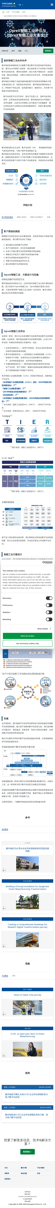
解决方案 (24, 1168)
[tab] (7, 217)
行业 (6, 1168)
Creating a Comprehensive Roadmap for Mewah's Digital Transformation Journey (27, 925)
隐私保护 (28, 1194)
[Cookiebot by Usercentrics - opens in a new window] (42, 562)
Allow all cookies (27, 636)
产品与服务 (16, 12)
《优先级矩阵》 (9, 395)
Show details (42, 629)
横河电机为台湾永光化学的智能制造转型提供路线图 (27, 849)
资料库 (7, 1173)
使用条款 (28, 1192)
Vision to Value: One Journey (27, 994)
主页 (7, 12)
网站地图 (28, 1201)
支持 (38, 1173)
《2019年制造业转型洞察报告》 (16, 391)
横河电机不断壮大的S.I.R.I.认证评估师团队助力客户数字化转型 (26, 1095)
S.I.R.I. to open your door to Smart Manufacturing (27, 1035)
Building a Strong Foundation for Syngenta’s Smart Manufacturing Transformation (27, 887)
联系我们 (48, 51)
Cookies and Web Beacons (27, 1196)
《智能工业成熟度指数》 (13, 388)
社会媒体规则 (27, 1199)
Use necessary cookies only (27, 643)
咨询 (23, 12)
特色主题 (24, 1173)
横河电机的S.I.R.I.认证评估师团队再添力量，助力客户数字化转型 (26, 1116)
